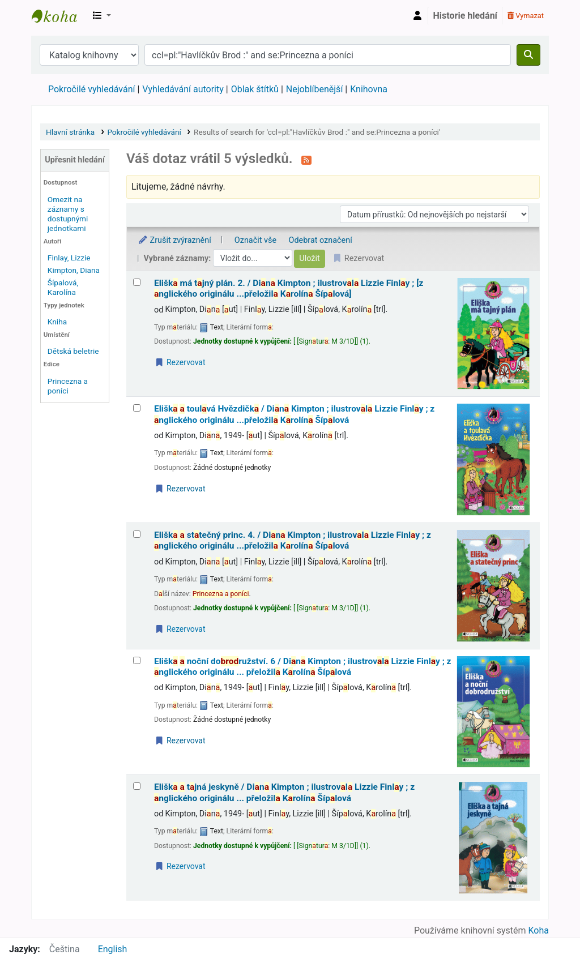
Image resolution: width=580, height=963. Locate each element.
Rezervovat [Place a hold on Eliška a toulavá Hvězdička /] (180, 488)
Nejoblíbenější (314, 89)
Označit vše (255, 240)
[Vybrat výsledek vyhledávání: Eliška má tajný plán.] (136, 282)
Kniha (57, 321)
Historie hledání (465, 15)
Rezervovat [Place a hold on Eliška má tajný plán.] (180, 362)
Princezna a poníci (68, 385)
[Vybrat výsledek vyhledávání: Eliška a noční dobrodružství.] (136, 660)
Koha (538, 930)
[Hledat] (528, 55)
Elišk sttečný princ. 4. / (292, 540)
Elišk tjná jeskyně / (284, 792)
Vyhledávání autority (182, 89)
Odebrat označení (320, 240)
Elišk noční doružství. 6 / (302, 666)
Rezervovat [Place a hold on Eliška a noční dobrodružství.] (180, 740)
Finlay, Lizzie (69, 257)
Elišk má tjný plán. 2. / (288, 288)
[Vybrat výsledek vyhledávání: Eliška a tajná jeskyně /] (136, 786)
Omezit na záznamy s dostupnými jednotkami (68, 214)
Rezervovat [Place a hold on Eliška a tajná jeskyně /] (180, 866)
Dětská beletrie (73, 351)
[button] (102, 16)
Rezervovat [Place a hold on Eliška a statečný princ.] (180, 629)
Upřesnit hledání (75, 160)
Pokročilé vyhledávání (91, 89)
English (112, 949)
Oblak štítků (255, 89)
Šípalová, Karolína (63, 287)
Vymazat (526, 15)
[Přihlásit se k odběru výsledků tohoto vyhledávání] (306, 159)
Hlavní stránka (70, 131)
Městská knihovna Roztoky (60, 16)
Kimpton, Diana (74, 270)
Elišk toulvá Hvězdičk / (294, 414)
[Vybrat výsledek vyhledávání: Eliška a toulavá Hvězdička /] (136, 408)
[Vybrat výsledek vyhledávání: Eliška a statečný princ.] (136, 534)
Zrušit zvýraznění (174, 240)
